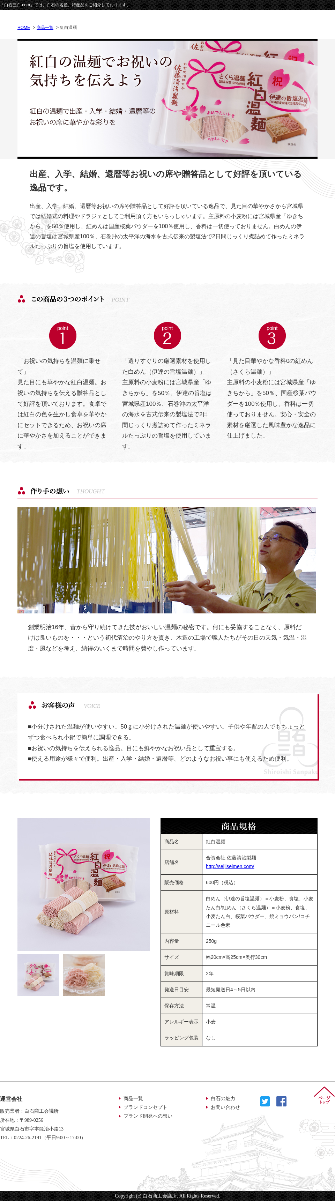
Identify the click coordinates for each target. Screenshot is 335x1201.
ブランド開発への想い (148, 1116)
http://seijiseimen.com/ (230, 866)
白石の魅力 (223, 1098)
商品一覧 (45, 27)
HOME (23, 27)
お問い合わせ (225, 1107)
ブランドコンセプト (146, 1107)
